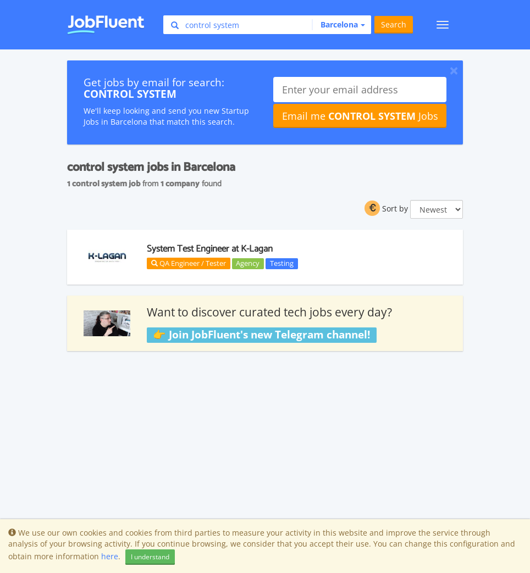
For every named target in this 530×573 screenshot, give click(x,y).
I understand (150, 556)
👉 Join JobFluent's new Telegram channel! (261, 334)
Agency (248, 263)
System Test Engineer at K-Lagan (210, 249)
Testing (282, 263)
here (109, 556)
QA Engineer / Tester (188, 263)
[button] (338, 24)
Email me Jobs (360, 116)
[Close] (454, 70)
